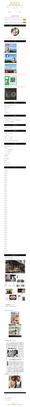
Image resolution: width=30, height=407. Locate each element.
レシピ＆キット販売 (7, 153)
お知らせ (5, 148)
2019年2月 (5, 203)
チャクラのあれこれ (7, 135)
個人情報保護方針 (9, 397)
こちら (11, 374)
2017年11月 (5, 230)
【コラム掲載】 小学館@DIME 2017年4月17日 (10, 306)
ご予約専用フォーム (7, 394)
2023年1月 (5, 189)
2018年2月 (5, 225)
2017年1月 (5, 248)
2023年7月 (5, 184)
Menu (9, 11)
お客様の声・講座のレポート (8, 146)
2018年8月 (5, 214)
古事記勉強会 (6, 155)
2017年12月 (5, 228)
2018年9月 (5, 212)
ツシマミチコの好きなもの (7, 151)
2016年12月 (5, 250)
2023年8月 (5, 182)
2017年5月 (5, 241)
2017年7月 (5, 237)
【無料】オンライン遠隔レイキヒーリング (9, 105)
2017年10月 (5, 232)
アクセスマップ (15, 397)
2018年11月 (5, 209)
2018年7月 (5, 216)
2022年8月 (5, 191)
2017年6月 (5, 239)
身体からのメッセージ (7, 164)
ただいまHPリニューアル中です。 (8, 133)
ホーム (5, 397)
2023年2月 (5, 187)
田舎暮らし (5, 160)
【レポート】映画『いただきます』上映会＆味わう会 (11, 140)
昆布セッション (6, 110)
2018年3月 (5, 223)
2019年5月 (5, 198)
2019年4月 (5, 200)
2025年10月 (5, 171)
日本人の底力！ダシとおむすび (8, 127)
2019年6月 (5, 196)
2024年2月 (5, 175)
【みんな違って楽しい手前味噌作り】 (9, 121)
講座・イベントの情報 (7, 162)
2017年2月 (5, 246)
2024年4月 (5, 173)
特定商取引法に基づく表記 (8, 398)
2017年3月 (5, 244)
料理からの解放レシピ (7, 158)
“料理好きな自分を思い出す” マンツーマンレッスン (11, 118)
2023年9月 (5, 180)
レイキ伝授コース (6, 112)
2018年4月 (5, 221)
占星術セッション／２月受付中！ (8, 138)
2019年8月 (5, 193)
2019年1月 (5, 205)
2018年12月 (5, 207)
